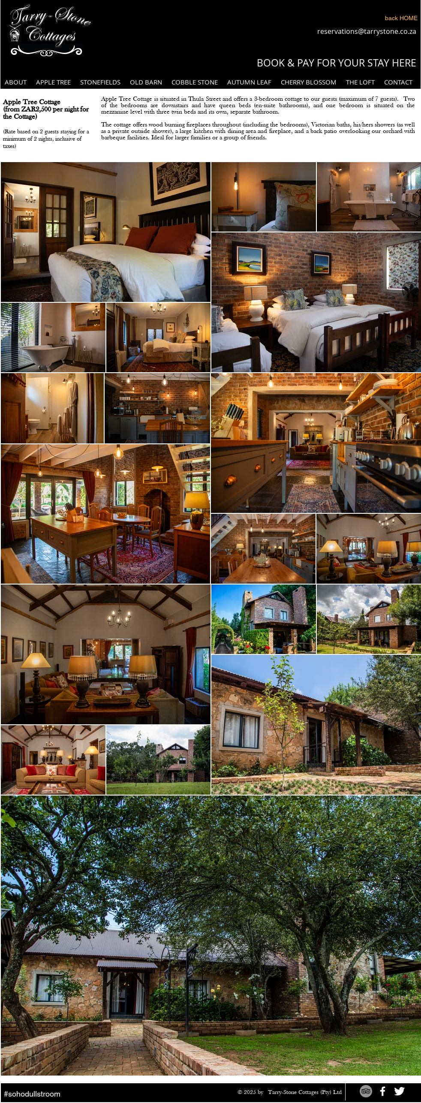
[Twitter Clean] (399, 1091)
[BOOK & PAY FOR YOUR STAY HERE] (336, 63)
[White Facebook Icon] (382, 1091)
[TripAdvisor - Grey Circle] (366, 1091)
